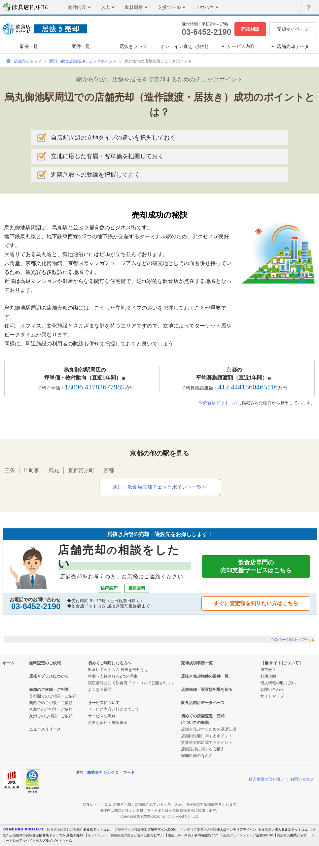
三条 (9, 470)
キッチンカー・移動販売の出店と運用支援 (119, 835)
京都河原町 (81, 470)
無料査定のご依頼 (45, 663)
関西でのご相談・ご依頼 (51, 702)
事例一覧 (28, 46)
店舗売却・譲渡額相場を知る (206, 689)
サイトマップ (272, 696)
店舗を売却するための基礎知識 (208, 729)
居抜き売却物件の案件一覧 (205, 676)
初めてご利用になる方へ (109, 663)
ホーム (9, 663)
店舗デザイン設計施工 (130, 829)
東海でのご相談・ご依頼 (51, 709)
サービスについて (104, 702)
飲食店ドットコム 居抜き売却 (61, 835)
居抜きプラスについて (49, 676)
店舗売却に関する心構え (203, 749)
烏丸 (54, 470)
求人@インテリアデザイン (236, 829)
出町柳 (32, 470)
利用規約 (268, 676)
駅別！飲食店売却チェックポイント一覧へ (160, 487)
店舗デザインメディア (239, 835)
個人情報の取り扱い (278, 683)
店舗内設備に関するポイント (206, 736)
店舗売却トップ (28, 61)
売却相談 (250, 29)
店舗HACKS (265, 835)
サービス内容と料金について (113, 709)
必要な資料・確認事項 (107, 722)
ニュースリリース (45, 729)
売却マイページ (293, 29)
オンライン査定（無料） (185, 46)
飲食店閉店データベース (203, 702)
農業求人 (283, 835)
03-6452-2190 (206, 31)
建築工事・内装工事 (182, 835)
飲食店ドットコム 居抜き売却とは (118, 669)
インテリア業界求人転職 (198, 829)
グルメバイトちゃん (57, 840)
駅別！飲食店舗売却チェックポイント (83, 61)
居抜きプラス (133, 46)
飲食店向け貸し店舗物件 (65, 829)
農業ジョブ (298, 835)
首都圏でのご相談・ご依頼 (53, 696)
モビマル (156, 835)
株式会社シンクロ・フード (111, 772)
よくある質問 (100, 689)
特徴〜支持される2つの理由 (113, 676)
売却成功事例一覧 (197, 663)
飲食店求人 (266, 829)
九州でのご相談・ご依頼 (51, 716)
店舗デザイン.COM (161, 829)
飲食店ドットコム (220, 402)
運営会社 (268, 669)
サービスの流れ (102, 716)
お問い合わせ (272, 689)
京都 (108, 470)
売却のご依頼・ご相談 (49, 689)
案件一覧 (81, 46)
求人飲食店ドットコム (291, 829)
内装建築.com (207, 835)
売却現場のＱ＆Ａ (196, 755)
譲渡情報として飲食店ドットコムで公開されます (131, 683)
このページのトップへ (292, 639)
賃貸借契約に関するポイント (206, 742)
